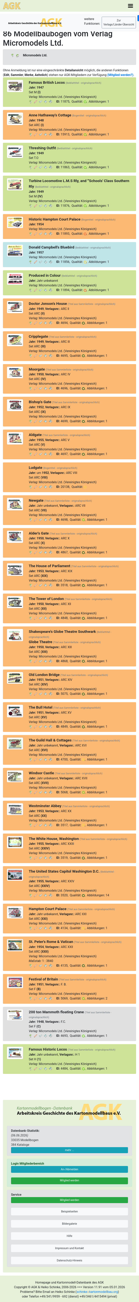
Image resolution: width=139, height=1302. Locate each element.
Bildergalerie (69, 1223)
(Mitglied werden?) (120, 75)
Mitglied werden (69, 1180)
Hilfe (69, 1235)
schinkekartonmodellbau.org (97, 1292)
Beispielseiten (69, 1211)
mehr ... (69, 1150)
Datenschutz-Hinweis (69, 1260)
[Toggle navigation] (130, 6)
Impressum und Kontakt (69, 1248)
